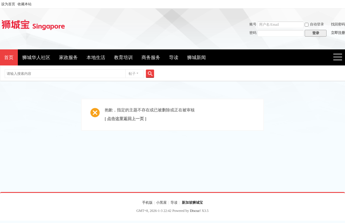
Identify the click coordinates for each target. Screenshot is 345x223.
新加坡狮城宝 (192, 202)
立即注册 (338, 33)
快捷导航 (339, 57)
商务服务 (151, 57)
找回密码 (338, 24)
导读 (173, 57)
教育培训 (123, 57)
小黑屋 (161, 202)
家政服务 (68, 57)
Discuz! (195, 211)
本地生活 (96, 57)
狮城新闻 (196, 57)
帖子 (132, 74)
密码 (252, 33)
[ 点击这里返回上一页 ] (125, 119)
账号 (252, 24)
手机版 (147, 202)
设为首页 (8, 4)
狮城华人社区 (36, 57)
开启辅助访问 (343, 4)
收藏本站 (25, 4)
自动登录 (314, 24)
